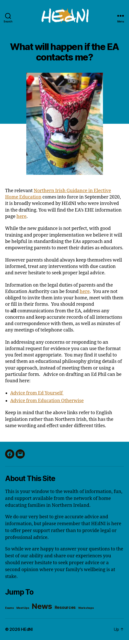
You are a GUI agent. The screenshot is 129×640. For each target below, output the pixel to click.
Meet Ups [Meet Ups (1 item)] (22, 608)
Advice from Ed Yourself (37, 393)
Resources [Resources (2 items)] (65, 607)
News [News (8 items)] (42, 606)
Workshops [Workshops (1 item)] (86, 608)
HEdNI (27, 629)
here (22, 216)
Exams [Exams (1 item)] (9, 608)
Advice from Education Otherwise (47, 401)
